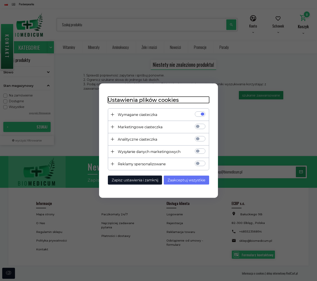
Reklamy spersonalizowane (142, 164)
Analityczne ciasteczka (137, 139)
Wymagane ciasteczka (137, 114)
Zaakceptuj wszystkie (186, 180)
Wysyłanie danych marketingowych (149, 151)
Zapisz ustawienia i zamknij (135, 180)
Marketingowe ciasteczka (140, 127)
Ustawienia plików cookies (143, 100)
